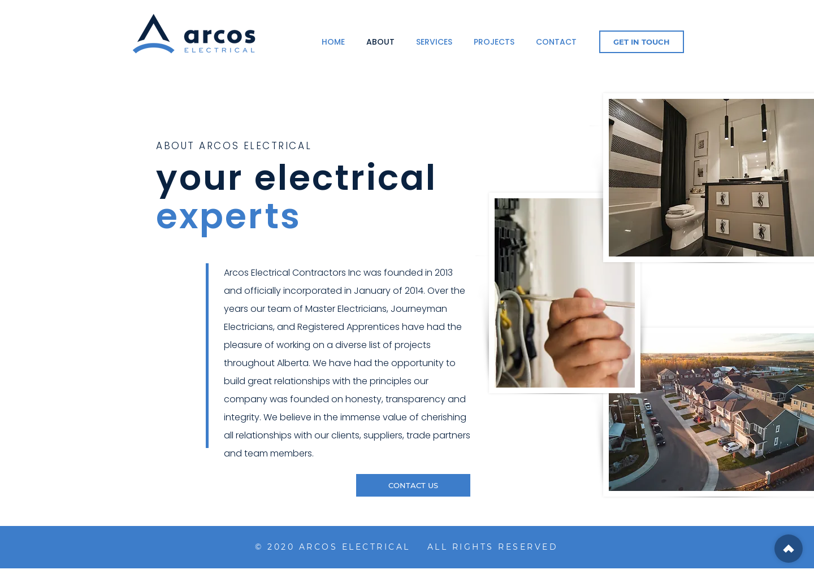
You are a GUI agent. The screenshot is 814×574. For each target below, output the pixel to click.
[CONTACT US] (413, 485)
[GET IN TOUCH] (641, 42)
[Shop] (788, 548)
